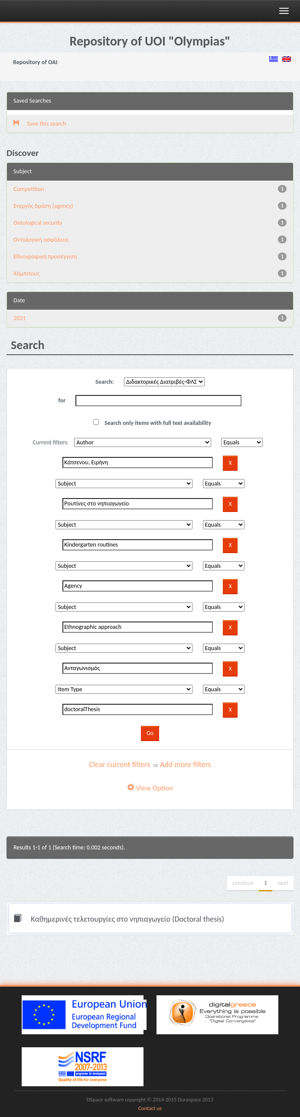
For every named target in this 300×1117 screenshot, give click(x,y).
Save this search (39, 123)
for (62, 400)
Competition (28, 189)
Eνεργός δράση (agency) (43, 206)
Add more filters (185, 764)
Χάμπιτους (26, 273)
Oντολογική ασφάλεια (40, 239)
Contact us (150, 1108)
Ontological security (37, 223)
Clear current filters (119, 764)
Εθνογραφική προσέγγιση (45, 256)
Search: (104, 381)
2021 (19, 318)
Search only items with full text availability (152, 423)
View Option (150, 788)
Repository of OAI (35, 62)
